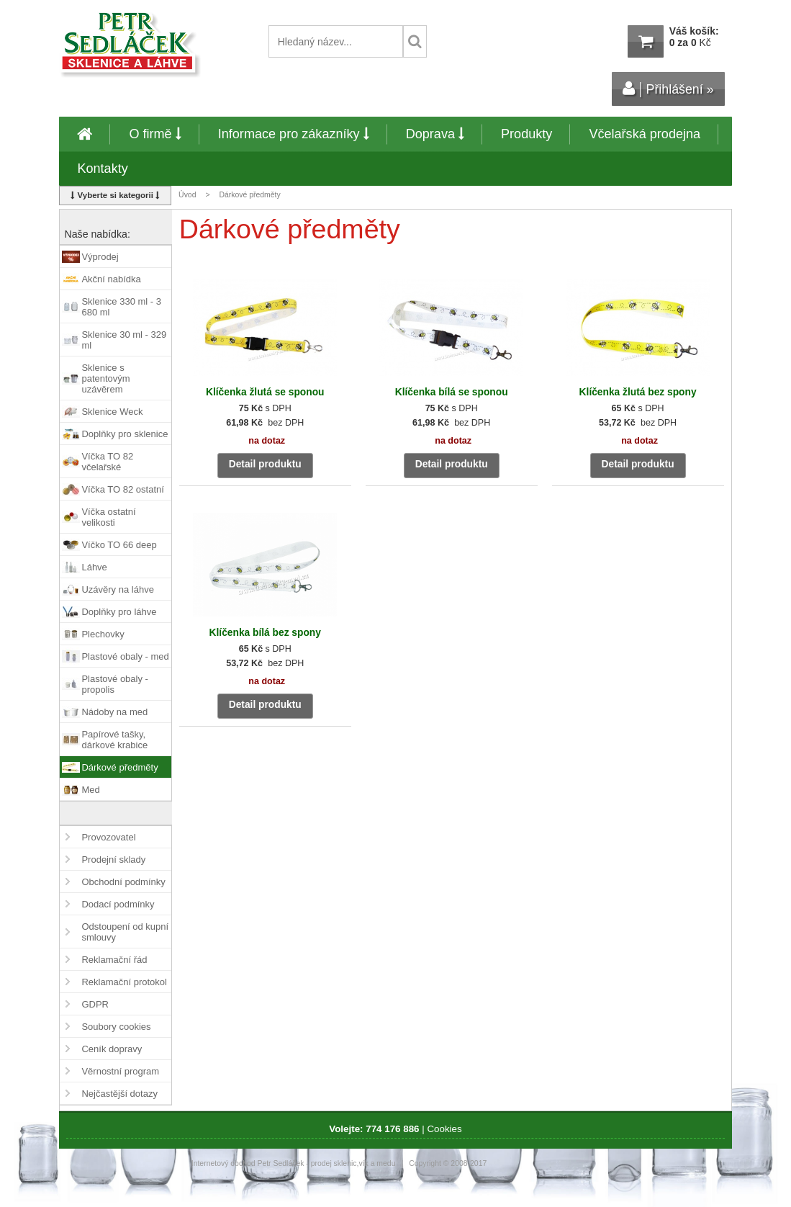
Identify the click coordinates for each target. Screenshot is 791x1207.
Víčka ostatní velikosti (108, 517)
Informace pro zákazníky (293, 134)
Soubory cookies (115, 1026)
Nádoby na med (114, 711)
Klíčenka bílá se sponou (451, 392)
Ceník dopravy (111, 1049)
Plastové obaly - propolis (114, 684)
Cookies (444, 1128)
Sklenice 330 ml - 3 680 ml (121, 307)
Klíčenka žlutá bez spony (638, 392)
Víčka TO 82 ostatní (122, 489)
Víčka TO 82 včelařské (107, 461)
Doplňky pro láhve (118, 611)
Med (90, 789)
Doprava (435, 134)
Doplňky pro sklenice (124, 433)
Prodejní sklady (113, 859)
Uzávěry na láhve (117, 589)
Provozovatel (108, 837)
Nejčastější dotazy (119, 1093)
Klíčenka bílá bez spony (265, 632)
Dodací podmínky (117, 904)
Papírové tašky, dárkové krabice (114, 739)
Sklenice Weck (112, 411)
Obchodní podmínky (123, 881)
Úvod (187, 195)
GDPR (95, 1004)
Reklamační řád (114, 959)
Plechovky (102, 634)
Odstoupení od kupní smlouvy (124, 932)
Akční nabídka (110, 279)
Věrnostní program (120, 1071)
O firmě (155, 134)
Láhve (94, 567)
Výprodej (99, 256)
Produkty (526, 134)
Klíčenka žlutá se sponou (265, 392)
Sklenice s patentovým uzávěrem (105, 378)
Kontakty (102, 168)
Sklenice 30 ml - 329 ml (123, 340)
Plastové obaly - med (124, 656)
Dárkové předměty (119, 767)
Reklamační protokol (124, 982)
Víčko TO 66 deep (118, 544)
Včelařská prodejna (644, 134)
